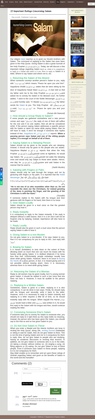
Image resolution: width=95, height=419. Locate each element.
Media (20, 2)
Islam (23, 59)
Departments (71, 2)
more (2, 6)
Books (16, 2)
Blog (58, 2)
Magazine (63, 2)
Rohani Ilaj (45, 2)
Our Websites (80, 2)
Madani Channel (28, 2)
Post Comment (55, 391)
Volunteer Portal (38, 2)
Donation (52, 2)
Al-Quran (11, 2)
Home (6, 2)
